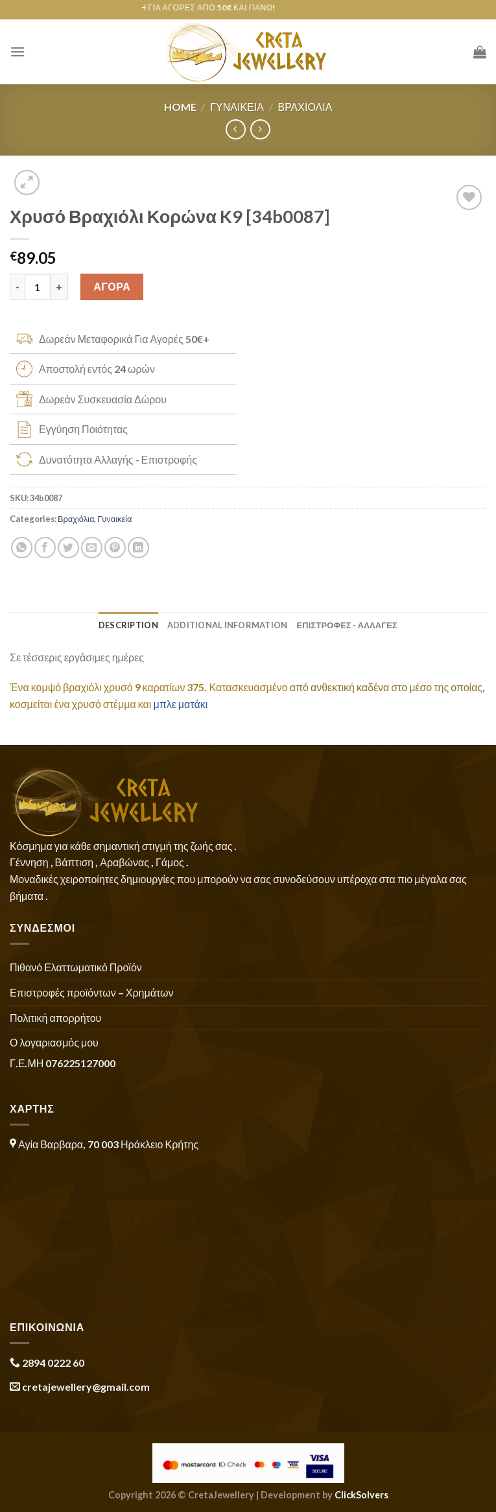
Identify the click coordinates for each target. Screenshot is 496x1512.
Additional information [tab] (227, 625)
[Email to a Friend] (91, 547)
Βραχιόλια (305, 106)
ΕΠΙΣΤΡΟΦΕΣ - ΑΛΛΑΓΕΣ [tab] (346, 625)
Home (180, 106)
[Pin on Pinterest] (115, 547)
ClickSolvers (361, 1494)
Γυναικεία (237, 106)
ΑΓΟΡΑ (111, 286)
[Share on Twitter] (68, 547)
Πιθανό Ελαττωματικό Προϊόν (76, 967)
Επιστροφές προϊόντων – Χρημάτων (91, 992)
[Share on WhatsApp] (21, 547)
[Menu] (17, 51)
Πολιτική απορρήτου (55, 1017)
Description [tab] (128, 625)
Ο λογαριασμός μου (54, 1042)
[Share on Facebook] (45, 547)
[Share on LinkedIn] (138, 547)
